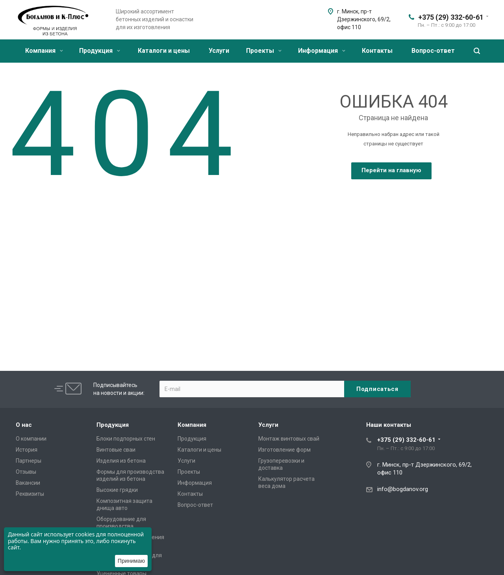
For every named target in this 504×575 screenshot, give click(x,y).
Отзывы (26, 472)
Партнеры (28, 461)
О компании (31, 438)
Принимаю (131, 561)
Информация (321, 50)
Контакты (377, 50)
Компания (44, 50)
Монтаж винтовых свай (288, 438)
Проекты (264, 50)
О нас (24, 424)
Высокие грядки (117, 490)
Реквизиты (30, 494)
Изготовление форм (284, 450)
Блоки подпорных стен (125, 438)
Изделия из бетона (121, 461)
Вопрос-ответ (433, 50)
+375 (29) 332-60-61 (451, 17)
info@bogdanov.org (402, 489)
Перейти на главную (391, 170)
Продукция (99, 50)
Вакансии (28, 483)
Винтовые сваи (115, 450)
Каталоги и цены (164, 50)
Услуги (219, 50)
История (26, 450)
